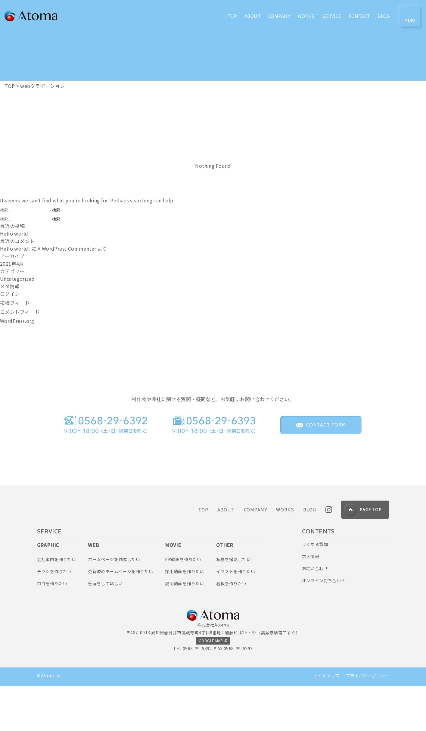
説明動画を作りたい (184, 629)
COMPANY (255, 554)
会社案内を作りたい (56, 604)
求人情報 (310, 601)
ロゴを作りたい (52, 629)
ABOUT (226, 554)
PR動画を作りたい (183, 604)
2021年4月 (12, 263)
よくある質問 (315, 589)
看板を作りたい (231, 629)
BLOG (309, 554)
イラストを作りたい (235, 617)
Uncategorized (17, 278)
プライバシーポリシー (367, 721)
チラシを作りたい (54, 617)
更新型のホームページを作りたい (120, 617)
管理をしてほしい (105, 629)
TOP (203, 554)
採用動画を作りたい (184, 617)
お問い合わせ (315, 614)
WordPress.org (17, 320)
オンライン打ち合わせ (323, 626)
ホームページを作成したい (114, 604)
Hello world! (15, 233)
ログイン (10, 293)
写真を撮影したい (233, 604)
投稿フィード (15, 302)
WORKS (285, 554)
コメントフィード (19, 311)
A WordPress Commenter (67, 248)
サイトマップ (326, 721)
